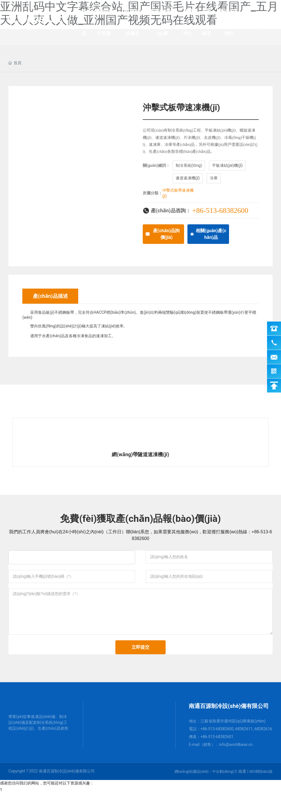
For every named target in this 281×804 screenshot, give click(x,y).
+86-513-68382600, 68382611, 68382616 (236, 739)
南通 (242, 782)
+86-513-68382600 (220, 210)
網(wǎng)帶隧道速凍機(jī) (140, 454)
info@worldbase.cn (236, 755)
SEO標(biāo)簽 (261, 782)
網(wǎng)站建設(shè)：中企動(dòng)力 (206, 782)
